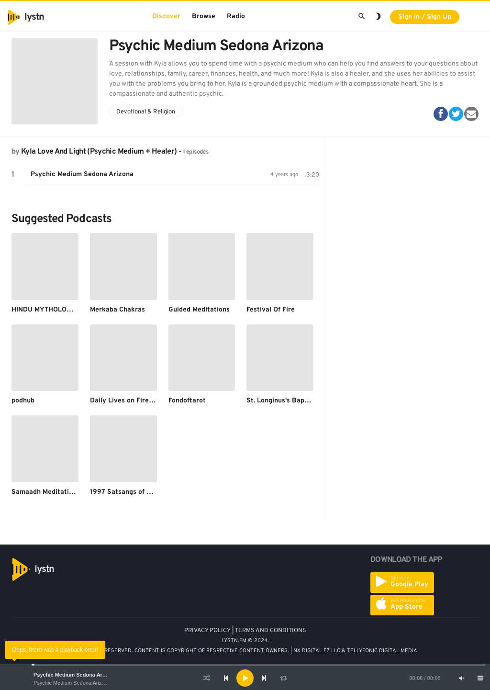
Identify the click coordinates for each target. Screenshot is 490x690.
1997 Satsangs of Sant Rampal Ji (142, 492)
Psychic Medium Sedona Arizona (74, 675)
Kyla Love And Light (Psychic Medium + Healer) (99, 151)
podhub (22, 401)
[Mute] (461, 678)
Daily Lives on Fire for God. (133, 401)
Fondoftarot (187, 401)
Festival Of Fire (270, 310)
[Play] (245, 678)
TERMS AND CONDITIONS (270, 630)
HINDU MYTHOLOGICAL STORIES (63, 310)
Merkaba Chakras (117, 310)
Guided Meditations (199, 310)
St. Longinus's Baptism (282, 401)
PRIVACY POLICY (207, 630)
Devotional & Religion (145, 112)
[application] (245, 678)
